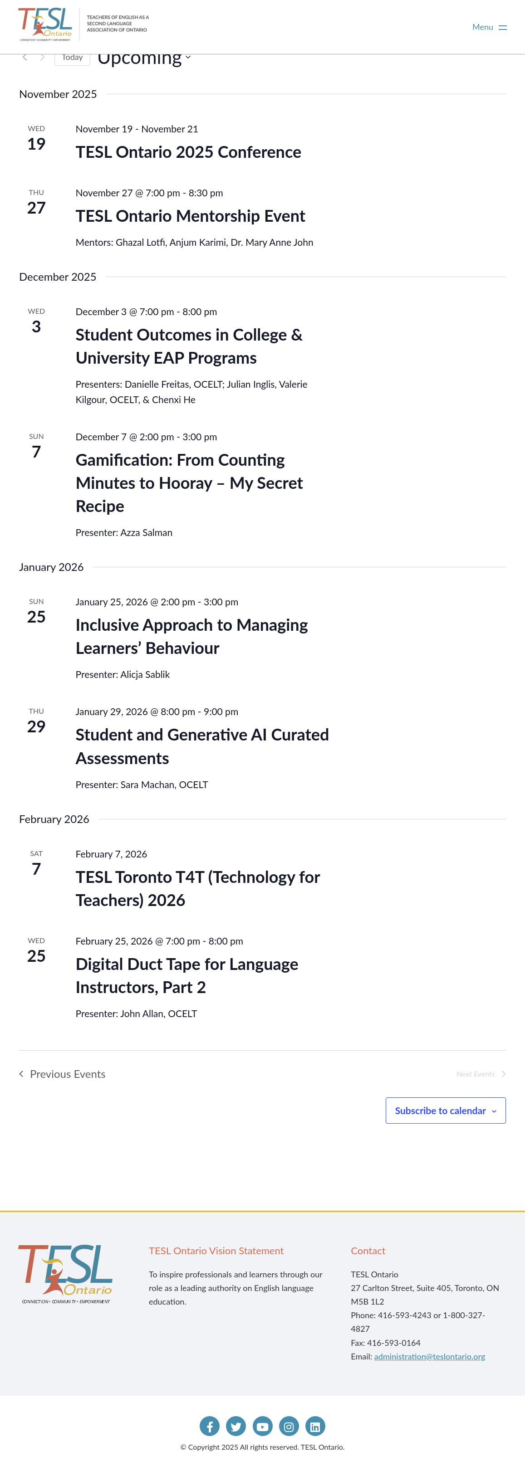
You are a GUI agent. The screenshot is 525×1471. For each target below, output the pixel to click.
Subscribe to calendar (440, 1110)
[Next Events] (42, 57)
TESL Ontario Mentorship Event (191, 215)
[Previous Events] (24, 57)
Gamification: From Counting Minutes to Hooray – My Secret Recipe (189, 482)
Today (72, 57)
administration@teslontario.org (429, 1356)
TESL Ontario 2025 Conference (189, 151)
